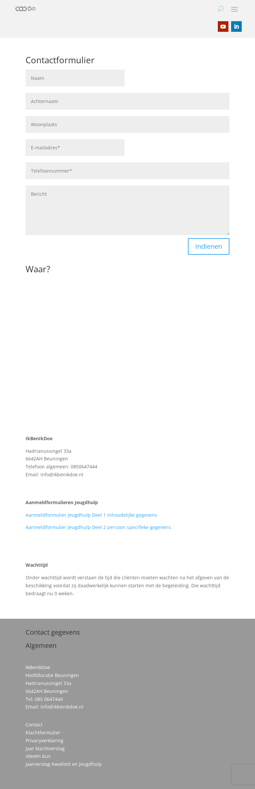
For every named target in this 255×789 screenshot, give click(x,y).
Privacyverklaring (44, 740)
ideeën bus (38, 756)
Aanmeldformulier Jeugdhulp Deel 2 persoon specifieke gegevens (98, 527)
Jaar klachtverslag (45, 748)
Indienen (208, 246)
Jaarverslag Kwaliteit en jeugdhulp (64, 764)
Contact (34, 724)
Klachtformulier (43, 732)
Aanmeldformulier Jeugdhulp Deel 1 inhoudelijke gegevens (91, 515)
